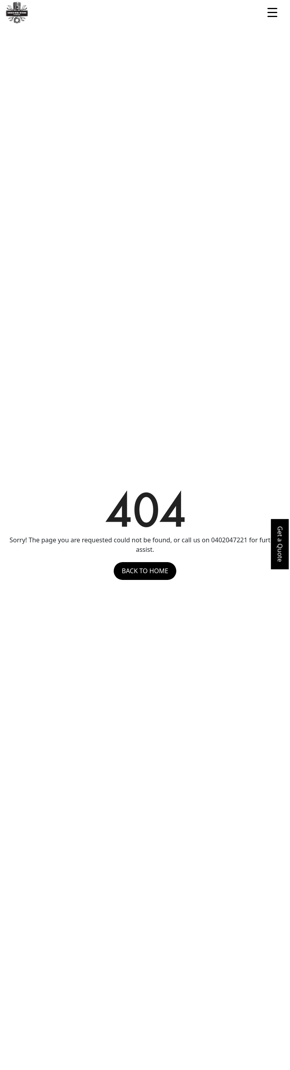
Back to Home (145, 570)
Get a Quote (280, 544)
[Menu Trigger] (273, 12)
